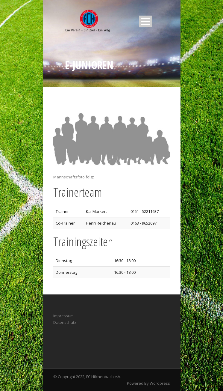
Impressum (63, 315)
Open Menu (145, 21)
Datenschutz (64, 322)
